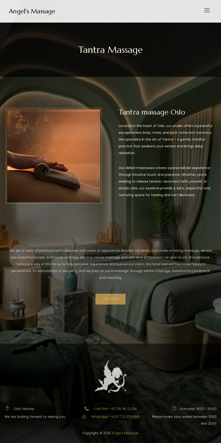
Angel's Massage (32, 11)
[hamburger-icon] (207, 11)
